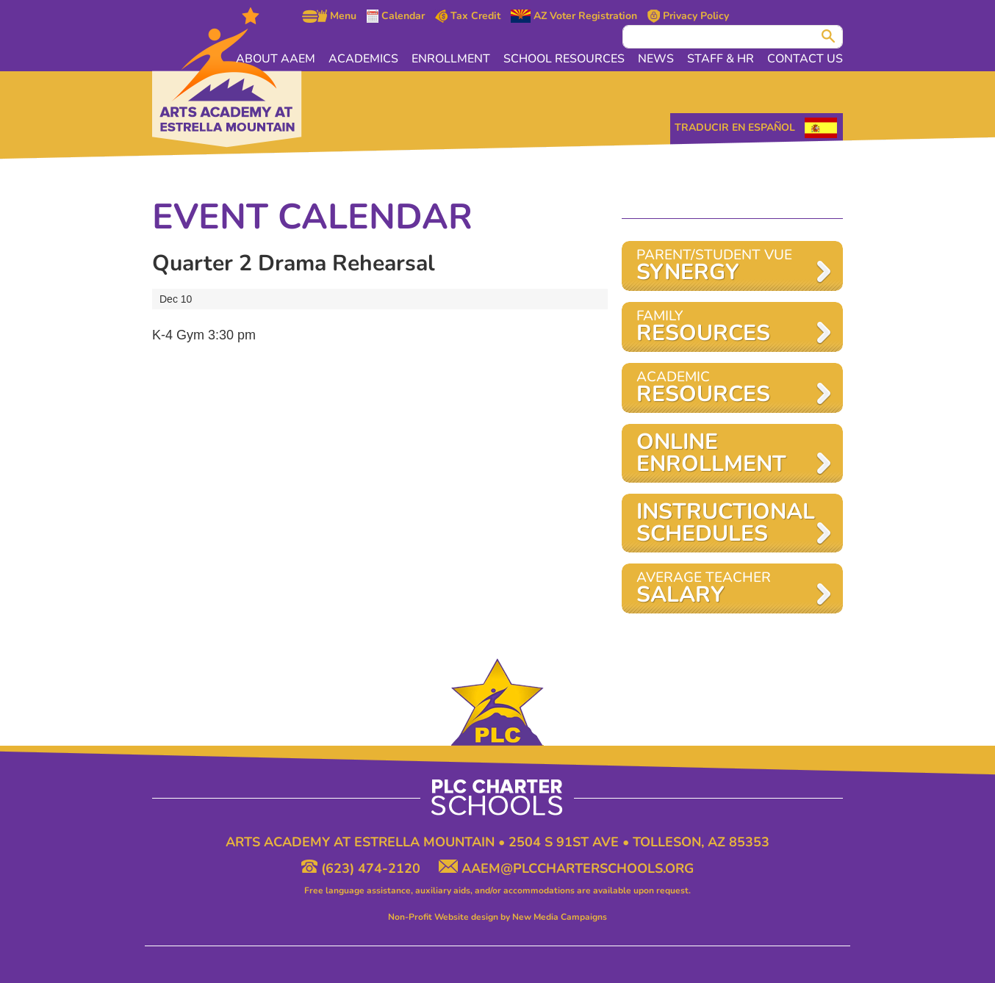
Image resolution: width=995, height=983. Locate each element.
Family (724, 327)
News (656, 59)
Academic (724, 388)
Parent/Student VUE (724, 266)
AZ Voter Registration (574, 16)
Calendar (396, 16)
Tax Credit (468, 16)
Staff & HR (720, 59)
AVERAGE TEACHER (724, 589)
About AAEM (275, 59)
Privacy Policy (688, 16)
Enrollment (451, 59)
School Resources (564, 59)
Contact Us (805, 59)
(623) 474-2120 (362, 868)
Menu (329, 16)
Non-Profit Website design (443, 917)
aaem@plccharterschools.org (566, 868)
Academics (363, 59)
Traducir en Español (735, 127)
